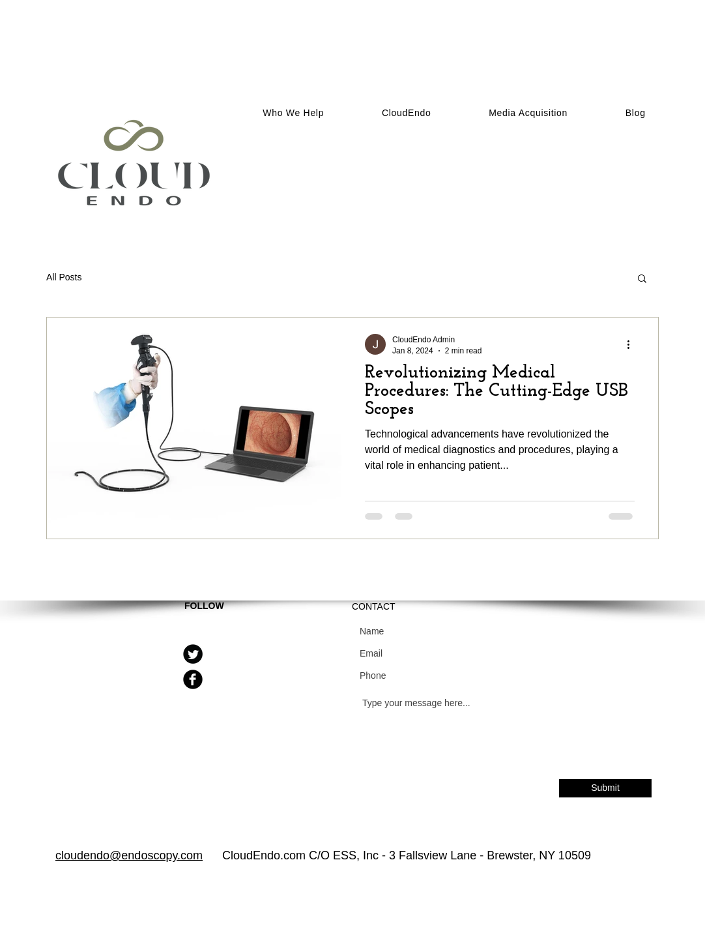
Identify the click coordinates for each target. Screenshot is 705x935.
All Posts (63, 277)
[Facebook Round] (193, 679)
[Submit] (605, 788)
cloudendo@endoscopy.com (129, 855)
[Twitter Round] (193, 654)
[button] (528, 113)
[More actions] (632, 344)
